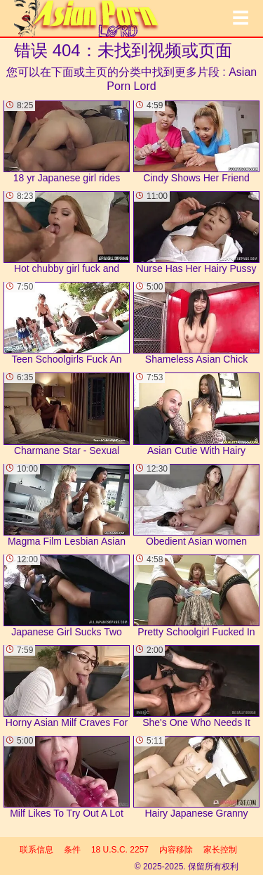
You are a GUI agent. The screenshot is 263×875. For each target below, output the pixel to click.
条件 (72, 850)
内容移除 (176, 850)
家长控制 (220, 850)
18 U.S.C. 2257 (120, 850)
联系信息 (36, 850)
